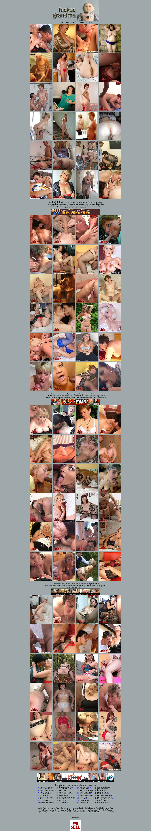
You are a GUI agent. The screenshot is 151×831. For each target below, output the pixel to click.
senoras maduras (103, 787)
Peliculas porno (85, 794)
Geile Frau (83, 797)
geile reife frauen (102, 789)
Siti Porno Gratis (102, 794)
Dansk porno (84, 802)
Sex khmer (43, 795)
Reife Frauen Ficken (65, 794)
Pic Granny (110, 812)
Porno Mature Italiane (66, 799)
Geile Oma (62, 790)
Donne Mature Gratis (63, 810)
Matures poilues (102, 800)
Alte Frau (109, 808)
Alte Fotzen (62, 800)
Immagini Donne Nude (104, 799)
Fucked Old (91, 812)
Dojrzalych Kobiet (105, 810)
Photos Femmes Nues (47, 790)
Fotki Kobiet (100, 808)
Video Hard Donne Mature (67, 797)
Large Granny (42, 812)
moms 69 (83, 799)
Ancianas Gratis (78, 808)
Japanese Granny (64, 812)
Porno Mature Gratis (86, 790)
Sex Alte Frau (44, 800)
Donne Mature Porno (104, 797)
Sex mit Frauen (85, 787)
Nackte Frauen (102, 792)
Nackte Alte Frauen (46, 799)
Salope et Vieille (45, 789)
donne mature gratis (65, 787)
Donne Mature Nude (104, 795)
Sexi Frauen (63, 795)
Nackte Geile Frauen (65, 792)
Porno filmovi (101, 790)
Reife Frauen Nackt (86, 792)
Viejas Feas (55, 808)
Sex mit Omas (63, 802)
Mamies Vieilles (78, 810)
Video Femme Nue (46, 792)
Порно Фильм (84, 800)
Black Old (100, 812)
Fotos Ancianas (91, 810)
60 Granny (52, 812)
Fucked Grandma (79, 812)
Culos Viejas (65, 808)
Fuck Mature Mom (45, 794)
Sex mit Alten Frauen (46, 797)
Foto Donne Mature (46, 810)
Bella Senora (90, 808)
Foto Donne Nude (103, 802)
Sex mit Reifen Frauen (66, 789)
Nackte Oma (84, 789)
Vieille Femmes (43, 808)
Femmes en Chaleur (46, 787)
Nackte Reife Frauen (86, 795)
